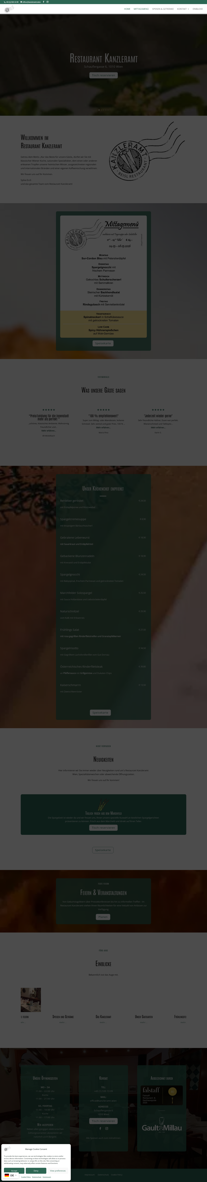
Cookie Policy (26, 1177)
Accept (14, 1170)
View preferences (58, 1170)
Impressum (47, 1177)
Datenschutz (36, 1177)
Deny (36, 1170)
